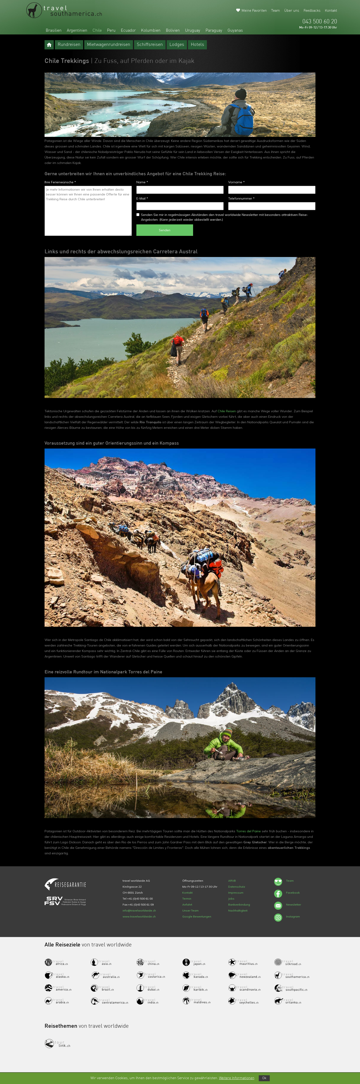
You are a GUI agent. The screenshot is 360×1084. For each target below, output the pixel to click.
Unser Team (190, 910)
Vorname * (236, 182)
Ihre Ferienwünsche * (60, 182)
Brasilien (54, 30)
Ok (264, 1078)
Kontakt (331, 11)
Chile (97, 30)
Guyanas (235, 30)
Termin (186, 898)
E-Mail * (142, 198)
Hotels (197, 44)
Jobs (231, 898)
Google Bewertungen (196, 916)
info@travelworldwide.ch (139, 910)
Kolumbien (150, 30)
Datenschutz (236, 886)
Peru (111, 30)
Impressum (235, 892)
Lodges (176, 44)
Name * (142, 182)
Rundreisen (69, 44)
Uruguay (192, 30)
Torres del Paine (248, 831)
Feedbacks (312, 11)
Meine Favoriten (254, 11)
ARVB (232, 880)
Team (275, 11)
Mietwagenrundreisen (108, 44)
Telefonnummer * (241, 198)
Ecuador (128, 30)
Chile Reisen (227, 411)
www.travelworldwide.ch (139, 916)
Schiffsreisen (150, 44)
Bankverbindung (239, 904)
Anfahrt (187, 904)
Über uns (291, 11)
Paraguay (213, 30)
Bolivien (173, 30)
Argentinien (77, 30)
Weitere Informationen (236, 1078)
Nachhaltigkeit (238, 910)
